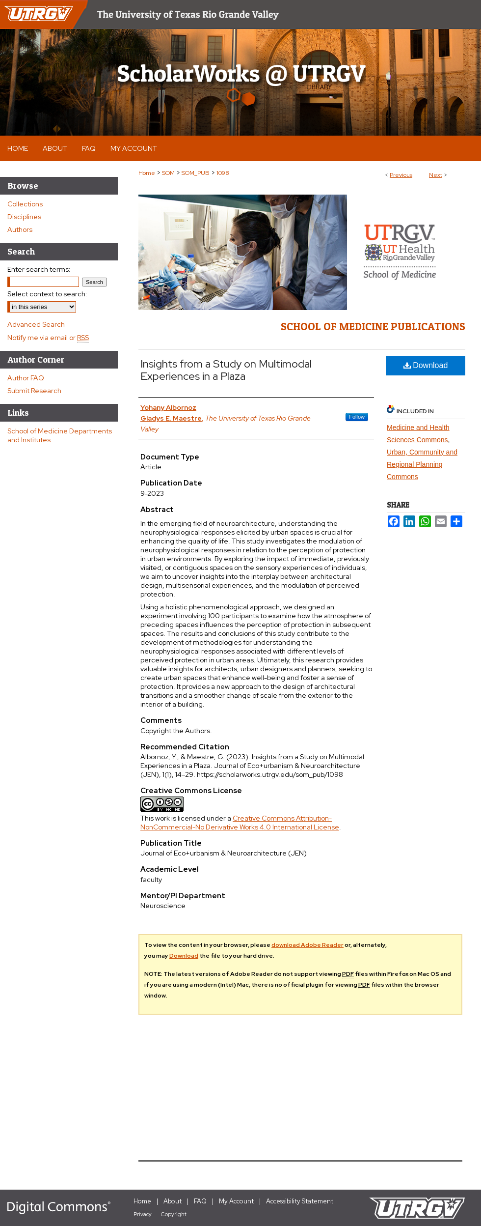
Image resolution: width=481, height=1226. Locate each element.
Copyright (174, 1214)
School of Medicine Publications (373, 326)
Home (146, 173)
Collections (25, 204)
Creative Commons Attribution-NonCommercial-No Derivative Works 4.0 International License (239, 822)
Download (425, 365)
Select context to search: (47, 293)
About (172, 1201)
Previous (401, 175)
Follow (357, 417)
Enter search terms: (39, 269)
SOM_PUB (196, 173)
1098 (222, 173)
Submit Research (34, 390)
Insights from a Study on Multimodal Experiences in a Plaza (226, 370)
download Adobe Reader (307, 945)
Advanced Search (36, 324)
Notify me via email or (48, 337)
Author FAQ (25, 377)
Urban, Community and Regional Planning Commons (422, 464)
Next (435, 175)
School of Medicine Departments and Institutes (59, 435)
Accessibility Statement (299, 1201)
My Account (236, 1201)
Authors (19, 229)
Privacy (143, 1214)
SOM (168, 173)
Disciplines (24, 216)
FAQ (200, 1201)
